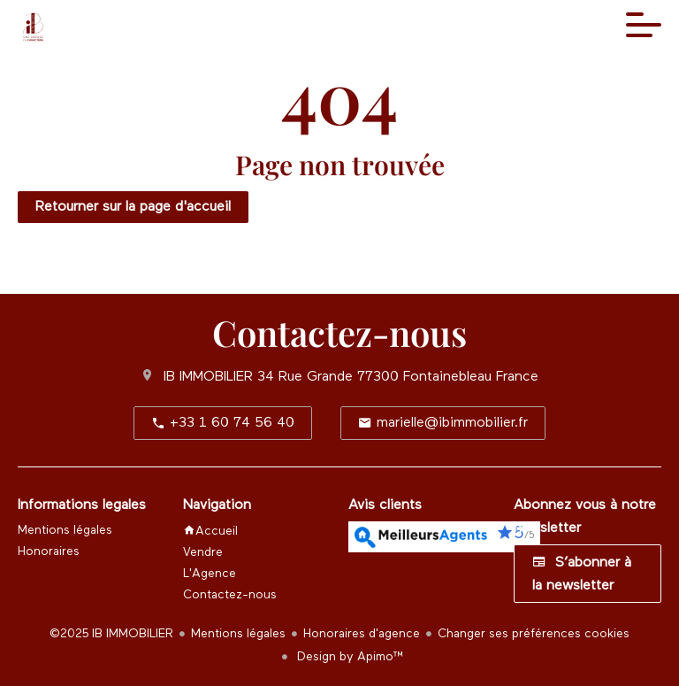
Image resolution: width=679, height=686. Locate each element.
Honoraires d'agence (361, 634)
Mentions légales (238, 634)
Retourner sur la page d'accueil (133, 207)
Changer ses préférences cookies (533, 634)
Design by (349, 657)
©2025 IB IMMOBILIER (111, 634)
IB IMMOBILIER (208, 377)
